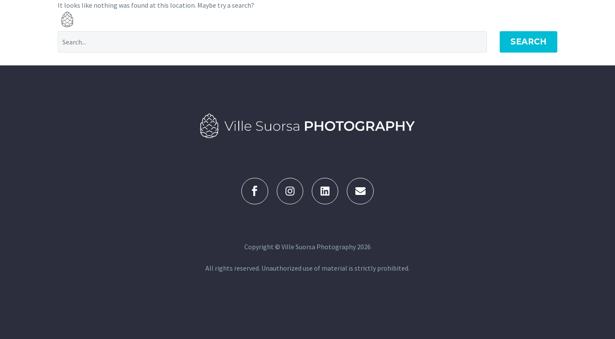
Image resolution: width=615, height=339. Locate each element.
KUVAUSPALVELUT (412, 19)
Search (528, 42)
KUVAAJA (472, 19)
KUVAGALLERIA (341, 19)
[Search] (272, 42)
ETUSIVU (288, 19)
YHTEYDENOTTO (530, 19)
